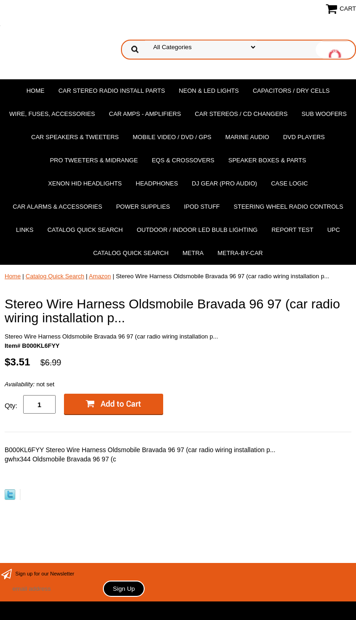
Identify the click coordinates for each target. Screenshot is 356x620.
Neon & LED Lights (209, 90)
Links (25, 229)
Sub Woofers (324, 113)
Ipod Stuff (202, 206)
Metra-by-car (240, 252)
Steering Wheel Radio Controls (288, 206)
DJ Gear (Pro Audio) (224, 183)
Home (35, 90)
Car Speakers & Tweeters (75, 137)
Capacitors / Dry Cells (291, 90)
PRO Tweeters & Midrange (94, 160)
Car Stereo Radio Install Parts (111, 90)
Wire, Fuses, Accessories (52, 113)
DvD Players (304, 137)
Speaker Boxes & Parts (267, 160)
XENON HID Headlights (85, 183)
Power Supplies (143, 206)
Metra (193, 252)
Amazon (100, 276)
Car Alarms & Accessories (57, 206)
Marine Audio (247, 137)
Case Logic (289, 183)
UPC (333, 229)
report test (292, 229)
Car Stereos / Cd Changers (241, 113)
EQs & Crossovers (183, 160)
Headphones (157, 183)
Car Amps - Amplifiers (145, 113)
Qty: (11, 405)
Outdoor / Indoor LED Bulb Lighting (197, 229)
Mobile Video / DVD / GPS (172, 137)
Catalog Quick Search (85, 229)
